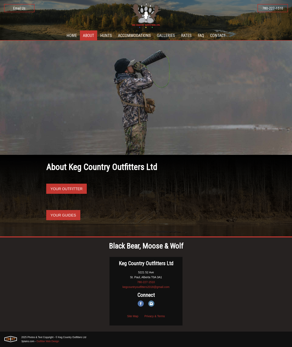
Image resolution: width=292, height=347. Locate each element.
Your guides (63, 215)
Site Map (132, 316)
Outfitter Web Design (47, 341)
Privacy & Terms (154, 316)
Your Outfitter (66, 189)
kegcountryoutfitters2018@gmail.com (145, 287)
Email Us (19, 8)
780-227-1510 (272, 8)
